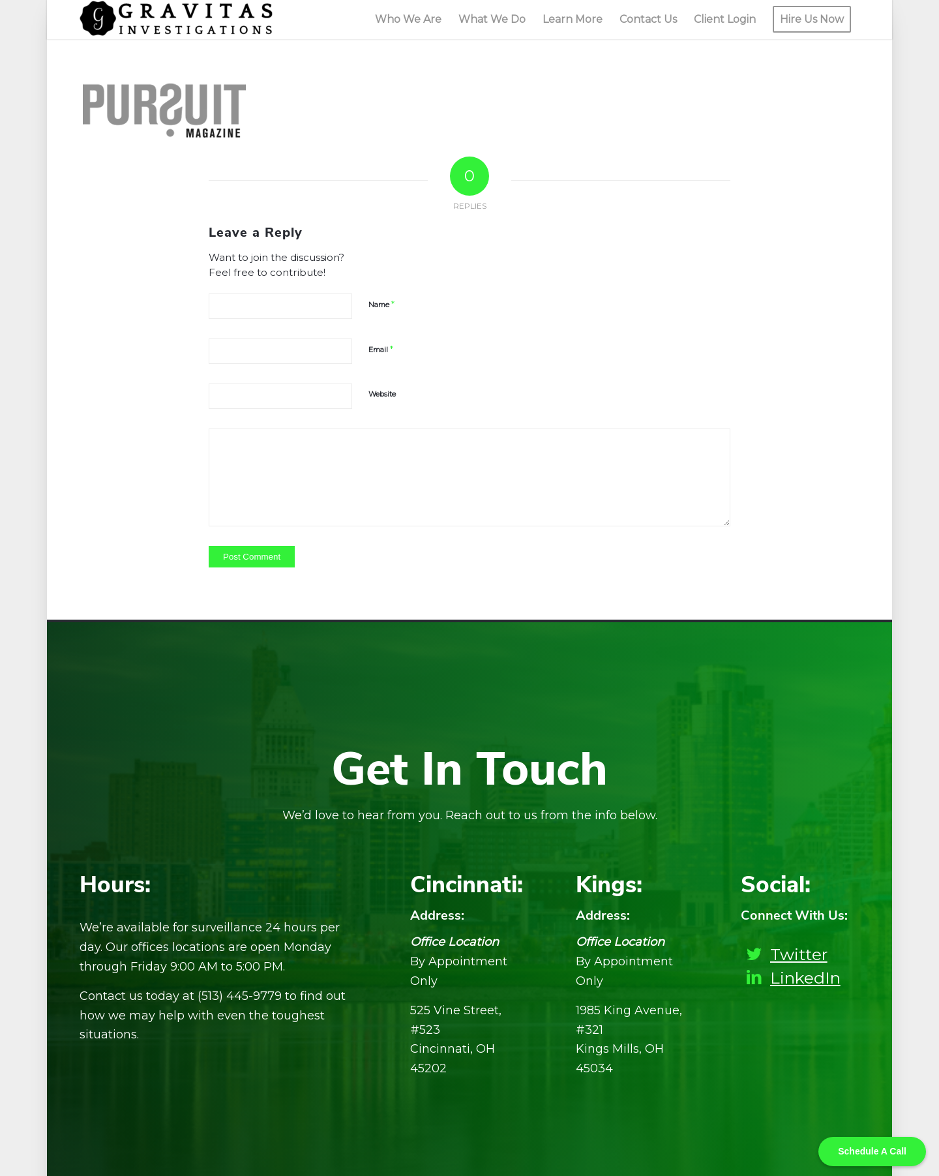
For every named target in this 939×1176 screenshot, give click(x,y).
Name (381, 304)
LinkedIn (805, 978)
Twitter (798, 954)
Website (382, 394)
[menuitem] (408, 19)
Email (380, 349)
